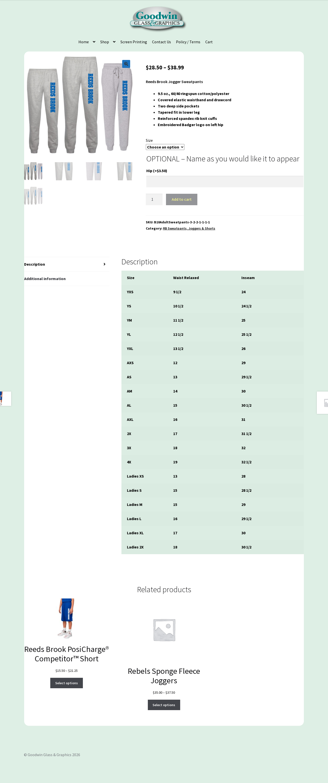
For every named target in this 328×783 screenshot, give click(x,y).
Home (83, 41)
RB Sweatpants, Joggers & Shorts (189, 228)
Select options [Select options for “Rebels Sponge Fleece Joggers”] (164, 705)
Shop (104, 41)
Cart (209, 41)
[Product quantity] (154, 199)
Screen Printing (133, 41)
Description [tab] (34, 264)
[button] (126, 64)
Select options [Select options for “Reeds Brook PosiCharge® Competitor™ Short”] (66, 683)
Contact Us (161, 41)
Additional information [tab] (45, 278)
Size (149, 140)
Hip (156, 170)
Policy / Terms (188, 41)
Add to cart (182, 199)
